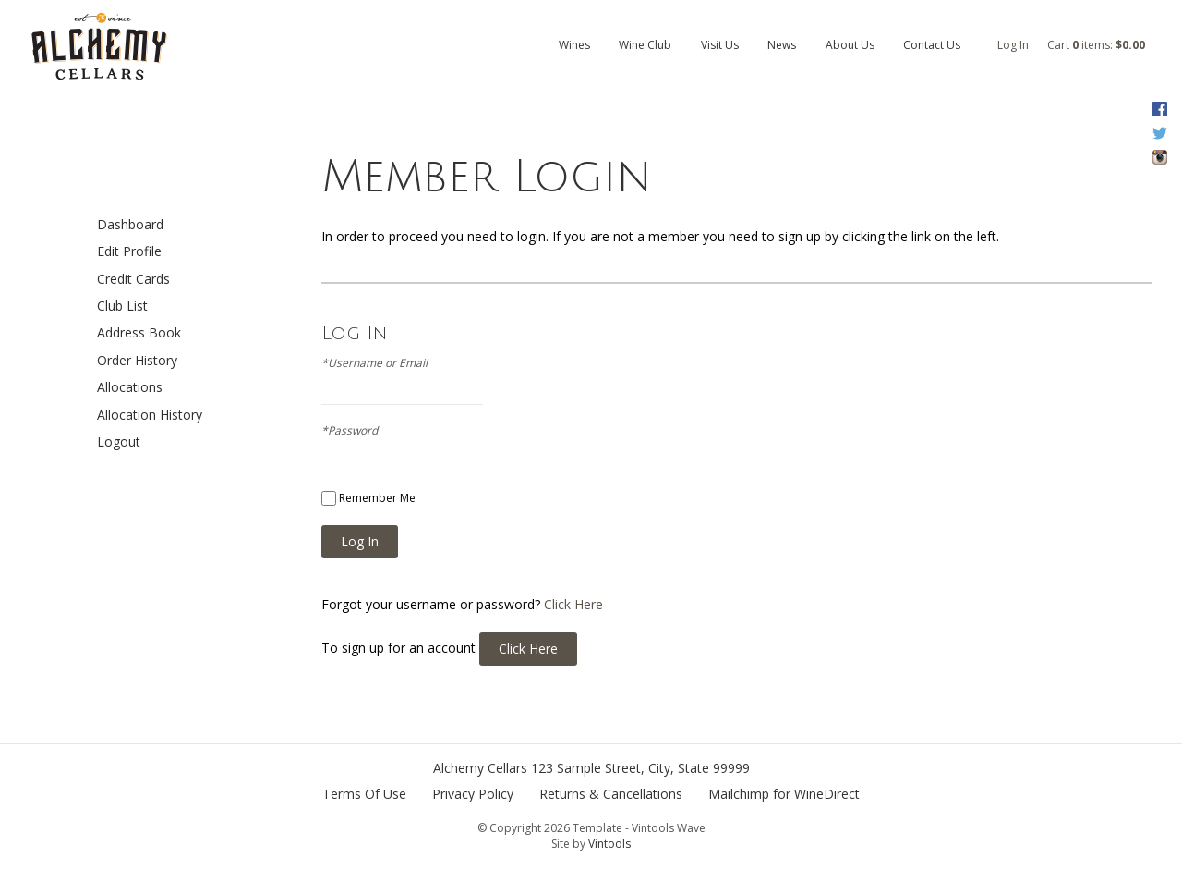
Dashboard (130, 224)
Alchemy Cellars (480, 768)
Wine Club (645, 45)
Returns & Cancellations (610, 793)
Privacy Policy (472, 793)
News (781, 45)
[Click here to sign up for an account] (528, 649)
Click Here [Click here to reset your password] (573, 604)
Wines (574, 45)
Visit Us (720, 45)
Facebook (1159, 109)
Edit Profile (129, 251)
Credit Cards (133, 279)
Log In (1013, 45)
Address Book (139, 332)
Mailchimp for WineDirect (784, 793)
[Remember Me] (328, 498)
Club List (122, 305)
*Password (349, 430)
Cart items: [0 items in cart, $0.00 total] (1096, 45)
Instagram (1159, 157)
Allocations (130, 387)
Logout (118, 441)
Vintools (609, 843)
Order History (137, 360)
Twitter (1159, 133)
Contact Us (931, 45)
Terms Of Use (364, 793)
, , (640, 768)
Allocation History (149, 414)
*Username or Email (374, 363)
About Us (850, 45)
